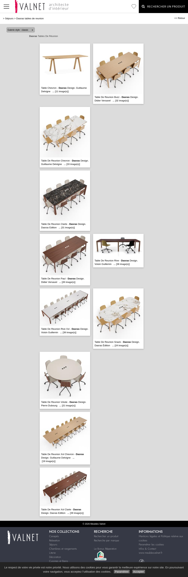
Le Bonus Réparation (105, 549)
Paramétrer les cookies (151, 544)
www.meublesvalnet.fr (150, 553)
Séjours (9, 18)
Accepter (139, 571)
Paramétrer (121, 571)
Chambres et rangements (63, 549)
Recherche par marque (106, 540)
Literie (52, 553)
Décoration (55, 557)
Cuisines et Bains (58, 561)
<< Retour (179, 18)
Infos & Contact (147, 549)
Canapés (54, 536)
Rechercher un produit (106, 536)
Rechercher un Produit (163, 6)
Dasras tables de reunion (30, 18)
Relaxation (54, 540)
